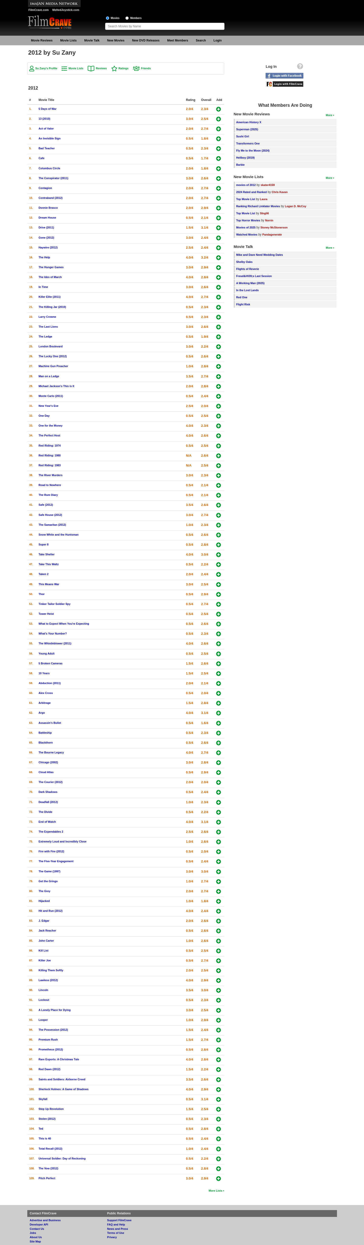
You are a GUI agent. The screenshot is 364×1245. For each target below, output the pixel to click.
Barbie (240, 164)
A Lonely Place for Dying (55, 1009)
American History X (248, 122)
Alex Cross (46, 692)
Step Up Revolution (51, 1108)
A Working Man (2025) (250, 283)
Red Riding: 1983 (50, 465)
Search (201, 40)
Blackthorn (46, 742)
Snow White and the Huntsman (59, 534)
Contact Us (37, 1228)
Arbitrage (45, 702)
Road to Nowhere (50, 485)
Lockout (44, 999)
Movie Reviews (42, 40)
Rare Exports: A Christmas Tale (59, 1059)
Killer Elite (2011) (50, 296)
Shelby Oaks (244, 261)
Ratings (124, 68)
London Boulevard (51, 346)
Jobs (33, 1232)
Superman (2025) (247, 129)
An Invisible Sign (50, 138)
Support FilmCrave (119, 1220)
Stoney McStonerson (273, 227)
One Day (44, 415)
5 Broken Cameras (51, 663)
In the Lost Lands (247, 290)
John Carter (46, 940)
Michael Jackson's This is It (56, 386)
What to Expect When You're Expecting (64, 623)
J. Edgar (44, 920)
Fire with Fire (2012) (51, 851)
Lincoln (43, 989)
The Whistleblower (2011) (55, 643)
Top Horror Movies (248, 220)
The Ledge (45, 336)
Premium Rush (48, 1039)
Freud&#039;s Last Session (254, 276)
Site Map (35, 1241)
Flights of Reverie (247, 268)
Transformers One (248, 143)
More (329, 115)
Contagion (45, 187)
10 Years (44, 673)
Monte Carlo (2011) (51, 395)
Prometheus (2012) (51, 1049)
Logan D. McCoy (295, 206)
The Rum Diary (48, 494)
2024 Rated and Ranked (251, 192)
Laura (263, 199)
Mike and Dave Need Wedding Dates (259, 254)
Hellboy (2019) (245, 157)
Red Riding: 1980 (50, 455)
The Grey (45, 891)
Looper (43, 1019)
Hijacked (44, 900)
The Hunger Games (51, 267)
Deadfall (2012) (48, 802)
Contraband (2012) (51, 197)
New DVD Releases (146, 40)
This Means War (49, 584)
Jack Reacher (47, 930)
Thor (42, 594)
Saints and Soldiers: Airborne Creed (62, 1079)
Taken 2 (44, 574)
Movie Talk (91, 40)
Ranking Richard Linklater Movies (258, 206)
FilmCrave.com (39, 9)
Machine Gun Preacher (53, 366)
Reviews (101, 68)
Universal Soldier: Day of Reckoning (62, 1158)
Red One (241, 297)
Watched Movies (246, 234)
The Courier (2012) (51, 782)
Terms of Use (115, 1232)
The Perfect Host (49, 435)
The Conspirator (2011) (54, 178)
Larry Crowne (47, 316)
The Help (44, 257)
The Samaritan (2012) (52, 524)
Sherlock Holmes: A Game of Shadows (64, 1089)
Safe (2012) (46, 504)
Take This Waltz (49, 564)
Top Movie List (245, 199)
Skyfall (43, 1099)
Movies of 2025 (246, 227)
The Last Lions (48, 326)
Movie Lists (68, 40)
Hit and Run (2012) (51, 910)
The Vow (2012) (48, 1168)
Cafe (41, 158)
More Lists (215, 1190)
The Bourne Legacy (51, 752)
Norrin (269, 220)
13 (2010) (44, 118)
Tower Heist (46, 613)
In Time (43, 286)
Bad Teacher (47, 148)
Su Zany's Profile (46, 68)
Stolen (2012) (47, 1118)
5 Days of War (48, 108)
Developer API (39, 1224)
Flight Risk (243, 304)
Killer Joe (45, 960)
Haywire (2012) (48, 247)
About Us (36, 1237)
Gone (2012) (46, 237)
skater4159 (268, 184)
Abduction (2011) (50, 683)
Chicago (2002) (48, 762)
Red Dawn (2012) (49, 1069)
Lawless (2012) (48, 980)
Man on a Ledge (49, 376)
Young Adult (47, 653)
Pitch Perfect (47, 1178)
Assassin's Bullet (50, 722)
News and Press (117, 1228)
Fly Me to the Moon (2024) (252, 150)
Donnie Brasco (48, 207)
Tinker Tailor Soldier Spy (55, 603)
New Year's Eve (49, 405)
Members (136, 18)
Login (218, 40)
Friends (146, 68)
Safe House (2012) (50, 514)
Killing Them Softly (51, 970)
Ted (41, 1128)
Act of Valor (46, 128)
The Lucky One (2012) (53, 356)
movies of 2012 (246, 184)
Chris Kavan (280, 192)
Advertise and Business (45, 1220)
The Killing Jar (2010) (52, 306)
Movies (115, 18)
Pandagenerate (272, 234)
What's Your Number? (53, 633)
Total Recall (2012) (50, 1148)
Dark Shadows (48, 791)
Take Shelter (47, 554)
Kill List (44, 950)
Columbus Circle (49, 168)
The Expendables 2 (51, 831)
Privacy (112, 1237)
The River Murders (51, 475)
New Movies (116, 40)
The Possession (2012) (53, 1029)
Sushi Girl (242, 136)
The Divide (46, 811)
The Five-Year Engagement (56, 861)
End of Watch (47, 821)
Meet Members (177, 40)
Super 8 (44, 544)
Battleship (45, 732)
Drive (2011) (46, 227)
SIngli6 (264, 213)
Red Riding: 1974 (50, 445)
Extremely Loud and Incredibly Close (63, 841)
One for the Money (51, 425)
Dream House (47, 217)
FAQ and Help (116, 1224)
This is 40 (45, 1138)
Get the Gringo (48, 881)
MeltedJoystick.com (65, 9)
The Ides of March (50, 277)
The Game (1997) (49, 871)
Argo (42, 712)
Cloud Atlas (46, 772)
